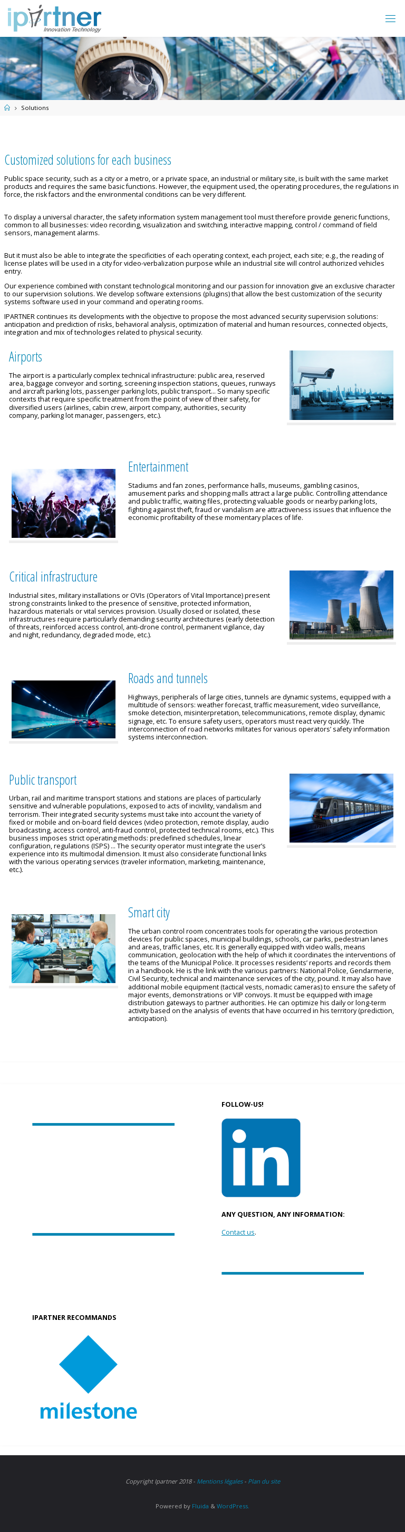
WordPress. (233, 1506)
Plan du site (264, 1481)
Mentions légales (220, 1481)
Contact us (238, 1232)
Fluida (199, 1506)
